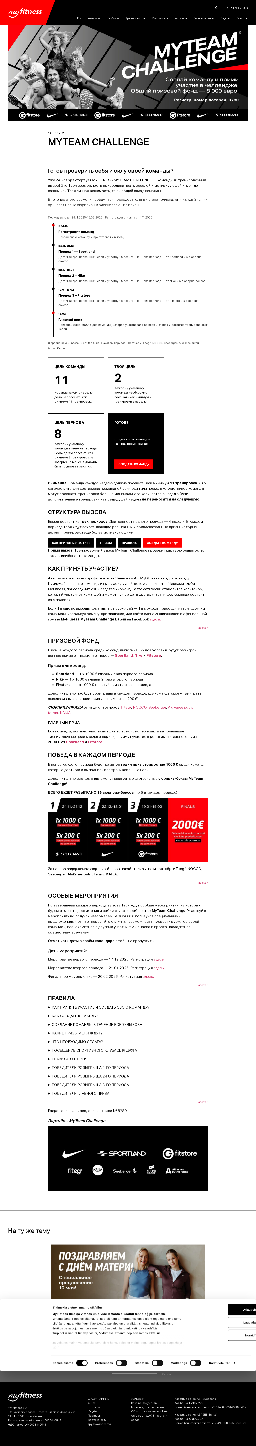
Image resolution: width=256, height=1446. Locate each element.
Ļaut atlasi (222, 1397)
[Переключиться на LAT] (227, 8)
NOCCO (140, 707)
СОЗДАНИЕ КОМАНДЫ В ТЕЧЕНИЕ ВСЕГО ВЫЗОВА (97, 1024)
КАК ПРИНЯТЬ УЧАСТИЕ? (71, 543)
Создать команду (133, 464)
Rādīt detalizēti (219, 1438)
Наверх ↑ (202, 627)
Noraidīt (222, 1410)
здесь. (155, 619)
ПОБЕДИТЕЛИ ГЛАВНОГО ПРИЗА (80, 1093)
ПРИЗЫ (106, 543)
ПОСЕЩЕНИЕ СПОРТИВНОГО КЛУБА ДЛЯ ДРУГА (94, 1050)
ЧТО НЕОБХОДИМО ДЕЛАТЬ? (77, 1042)
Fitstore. (95, 742)
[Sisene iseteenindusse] (216, 8)
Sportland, (124, 655)
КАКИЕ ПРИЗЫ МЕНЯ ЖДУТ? (77, 1033)
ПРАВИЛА (129, 543)
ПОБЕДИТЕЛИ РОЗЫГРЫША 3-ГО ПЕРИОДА (90, 1085)
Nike (138, 655)
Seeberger (157, 707)
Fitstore (154, 655)
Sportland (75, 742)
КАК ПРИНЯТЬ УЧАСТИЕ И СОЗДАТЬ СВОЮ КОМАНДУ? (100, 1007)
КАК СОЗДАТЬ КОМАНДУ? (75, 1016)
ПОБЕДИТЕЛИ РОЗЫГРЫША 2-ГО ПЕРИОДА (90, 1076)
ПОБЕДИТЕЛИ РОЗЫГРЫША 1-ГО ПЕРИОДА (90, 1067)
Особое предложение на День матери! (52, 1316)
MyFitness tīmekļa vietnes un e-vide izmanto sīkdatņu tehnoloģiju (102, 1389)
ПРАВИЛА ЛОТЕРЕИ (69, 1059)
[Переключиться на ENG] (236, 8)
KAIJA (65, 713)
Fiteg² (126, 707)
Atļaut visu (222, 1384)
